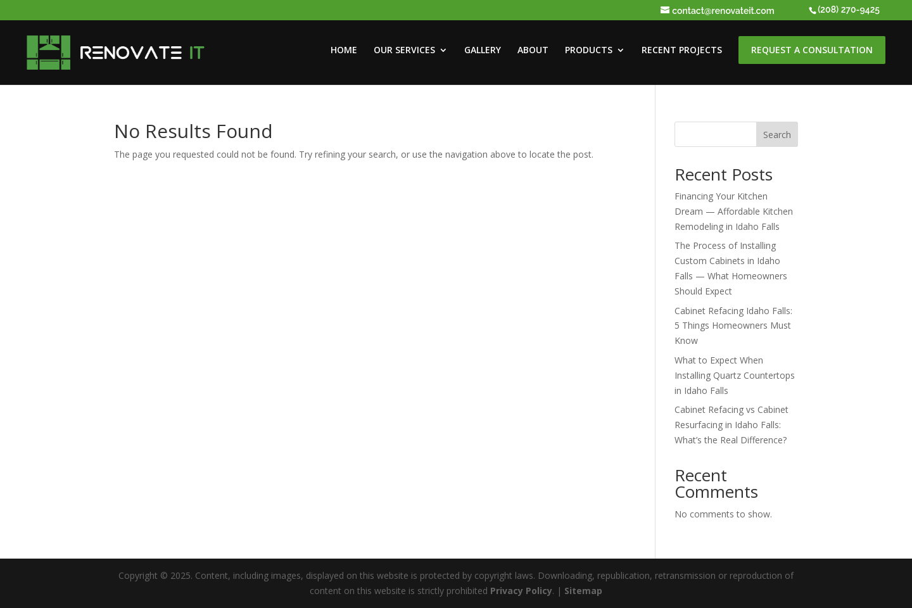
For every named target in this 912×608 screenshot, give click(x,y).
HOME (344, 51)
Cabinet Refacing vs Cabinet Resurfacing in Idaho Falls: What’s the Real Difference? (731, 424)
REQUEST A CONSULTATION (812, 50)
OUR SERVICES (404, 51)
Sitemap (583, 591)
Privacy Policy (521, 591)
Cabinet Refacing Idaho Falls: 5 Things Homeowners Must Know (733, 326)
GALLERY (482, 51)
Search (777, 135)
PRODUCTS (588, 51)
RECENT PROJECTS (682, 51)
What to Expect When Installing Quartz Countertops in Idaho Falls (734, 375)
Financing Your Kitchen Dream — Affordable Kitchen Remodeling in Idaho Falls (733, 211)
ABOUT (532, 51)
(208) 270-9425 (849, 9)
